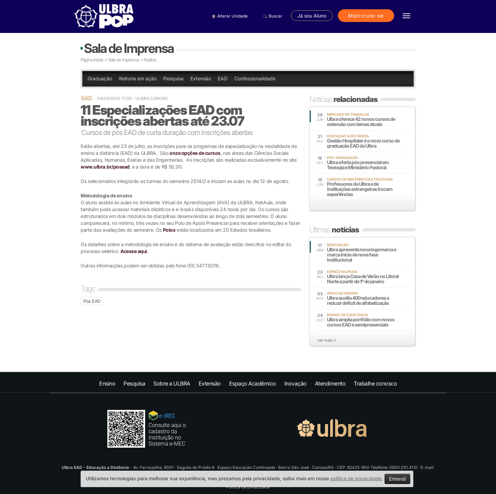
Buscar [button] (271, 16)
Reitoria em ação (137, 78)
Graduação (99, 78)
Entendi (397, 479)
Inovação (295, 383)
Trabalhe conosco (375, 383)
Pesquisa (173, 78)
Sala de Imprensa (129, 48)
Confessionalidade (254, 78)
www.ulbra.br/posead (105, 167)
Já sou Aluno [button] (311, 16)
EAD (222, 78)
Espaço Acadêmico (252, 383)
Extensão (200, 78)
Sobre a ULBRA (171, 383)
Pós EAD (92, 301)
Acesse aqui (133, 251)
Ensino (107, 383)
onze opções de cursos (195, 153)
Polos (169, 230)
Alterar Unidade (229, 16)
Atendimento (330, 383)
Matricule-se (366, 15)
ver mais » (327, 340)
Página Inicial (92, 59)
